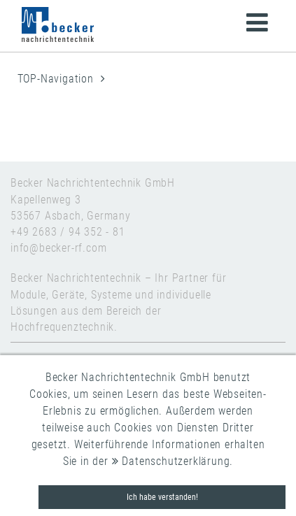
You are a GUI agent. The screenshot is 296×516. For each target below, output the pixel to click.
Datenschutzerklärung (171, 461)
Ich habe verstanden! (162, 497)
